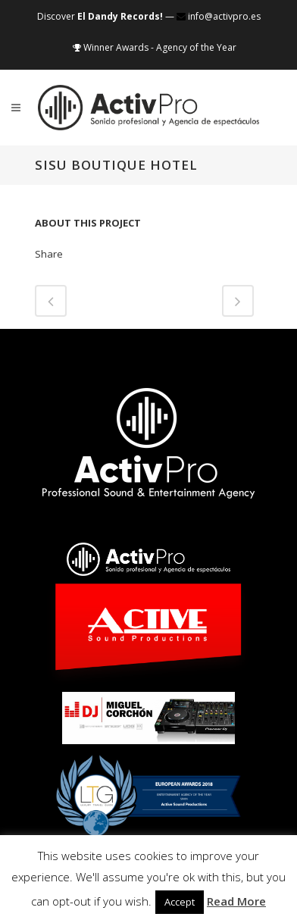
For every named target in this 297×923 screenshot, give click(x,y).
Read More (236, 901)
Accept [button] (179, 902)
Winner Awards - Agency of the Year (154, 47)
